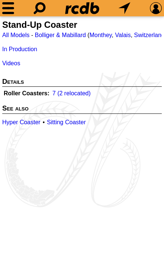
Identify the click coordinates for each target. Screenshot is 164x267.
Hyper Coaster (21, 122)
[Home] (82, 8)
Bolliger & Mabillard (60, 35)
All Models (16, 35)
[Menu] (8, 8)
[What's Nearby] (124, 8)
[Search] (40, 8)
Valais (123, 35)
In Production (19, 49)
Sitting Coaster (66, 122)
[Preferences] (156, 8)
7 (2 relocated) (72, 93)
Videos (11, 63)
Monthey (101, 35)
